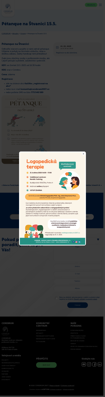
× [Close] (83, 153)
